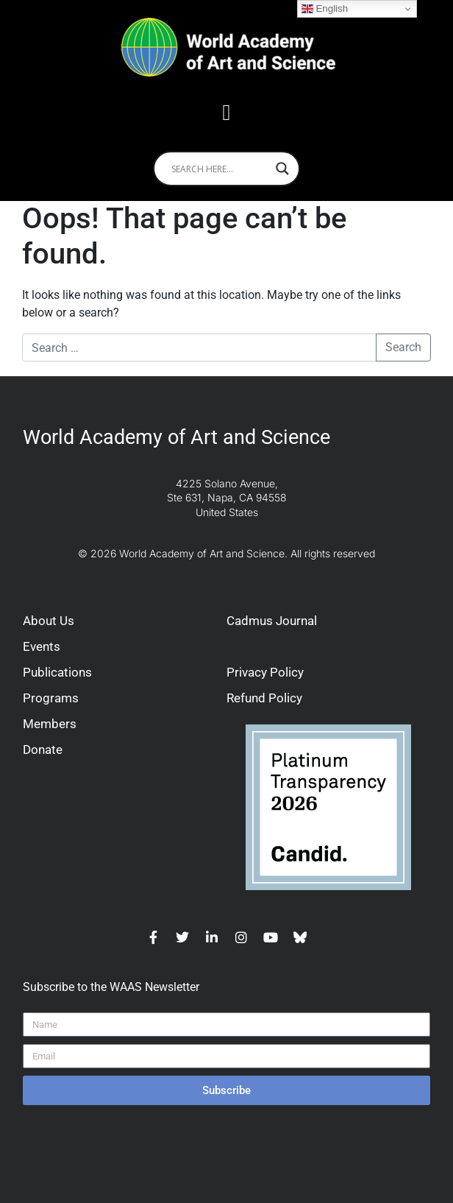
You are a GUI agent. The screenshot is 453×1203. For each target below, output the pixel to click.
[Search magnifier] (282, 168)
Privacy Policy (265, 672)
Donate (43, 749)
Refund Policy (264, 698)
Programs (51, 698)
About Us (48, 620)
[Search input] (219, 168)
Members (49, 723)
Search (403, 347)
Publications (57, 672)
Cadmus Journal (271, 620)
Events (41, 646)
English (325, 9)
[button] (226, 112)
